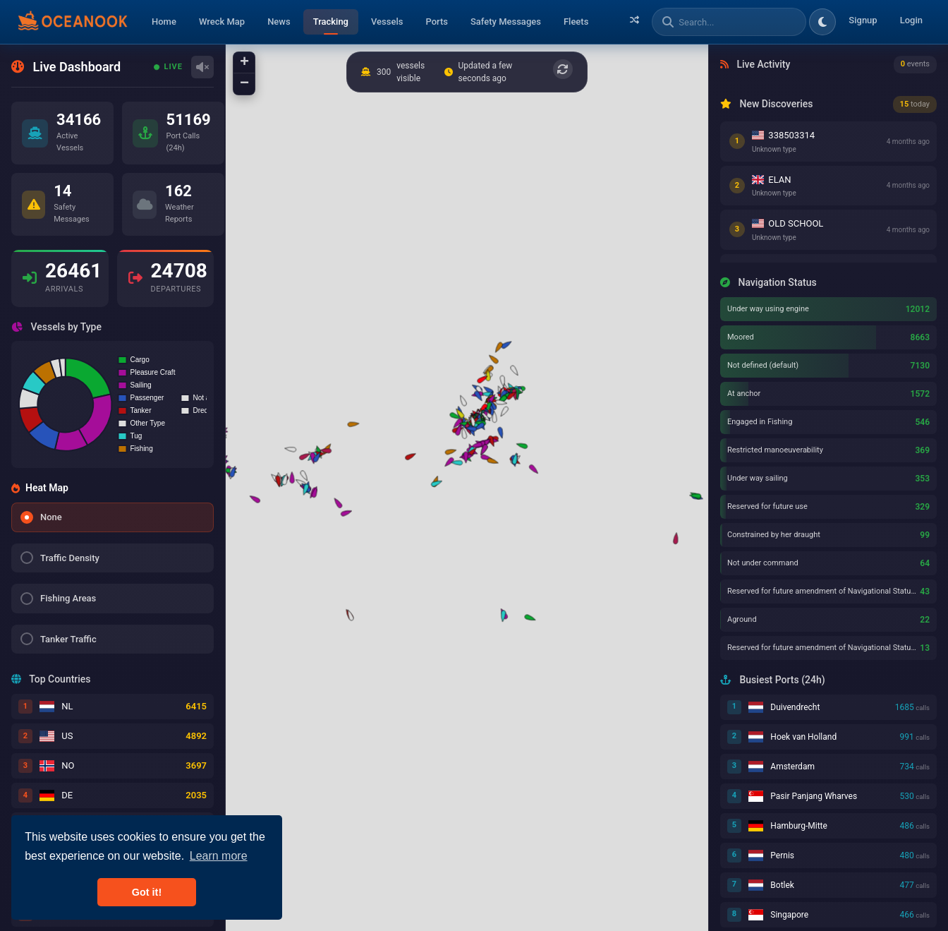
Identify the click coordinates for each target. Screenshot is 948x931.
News (279, 21)
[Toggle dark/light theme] (822, 21)
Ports (436, 21)
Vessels (387, 21)
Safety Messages (505, 21)
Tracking (330, 21)
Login (911, 20)
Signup (863, 20)
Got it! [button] (147, 892)
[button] (529, 616)
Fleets (576, 21)
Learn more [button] (219, 856)
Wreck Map (222, 21)
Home (164, 21)
